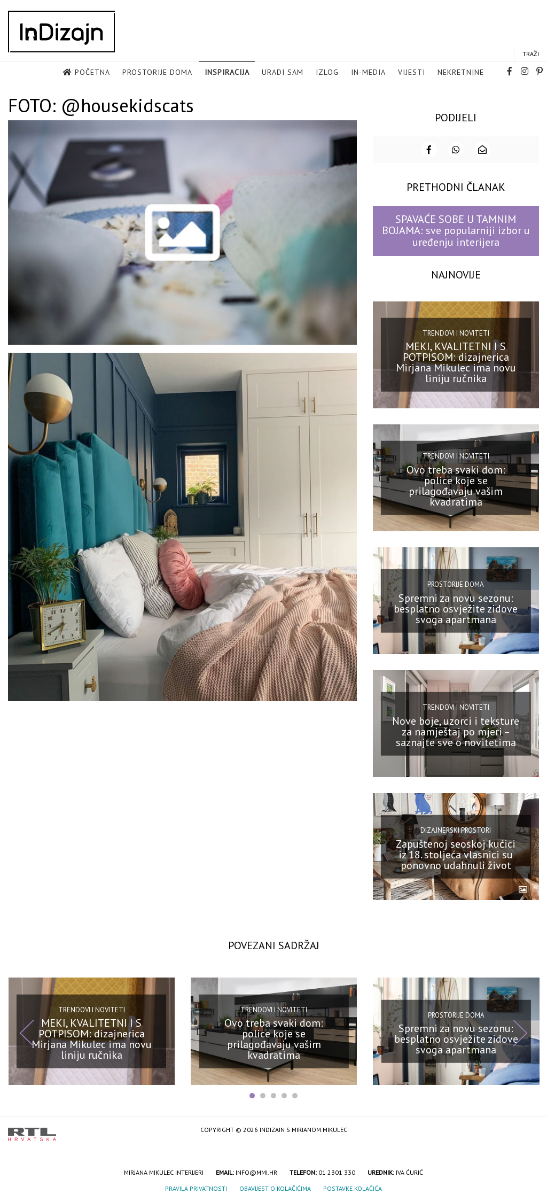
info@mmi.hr (256, 1171)
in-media (368, 72)
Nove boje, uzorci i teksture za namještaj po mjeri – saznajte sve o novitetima (455, 730)
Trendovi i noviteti (456, 331)
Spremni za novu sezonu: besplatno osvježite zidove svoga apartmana (456, 607)
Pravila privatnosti (196, 1187)
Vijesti (411, 72)
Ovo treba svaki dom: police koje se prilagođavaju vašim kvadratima (456, 484)
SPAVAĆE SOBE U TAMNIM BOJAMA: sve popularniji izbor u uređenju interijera (456, 229)
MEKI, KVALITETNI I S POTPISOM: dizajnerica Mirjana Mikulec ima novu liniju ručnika (456, 361)
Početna (92, 72)
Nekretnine (460, 72)
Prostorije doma (157, 72)
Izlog (327, 72)
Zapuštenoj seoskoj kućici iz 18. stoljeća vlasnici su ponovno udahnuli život (455, 853)
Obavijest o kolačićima (275, 1187)
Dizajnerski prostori (455, 829)
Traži (530, 54)
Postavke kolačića (352, 1187)
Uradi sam (282, 72)
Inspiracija (227, 72)
